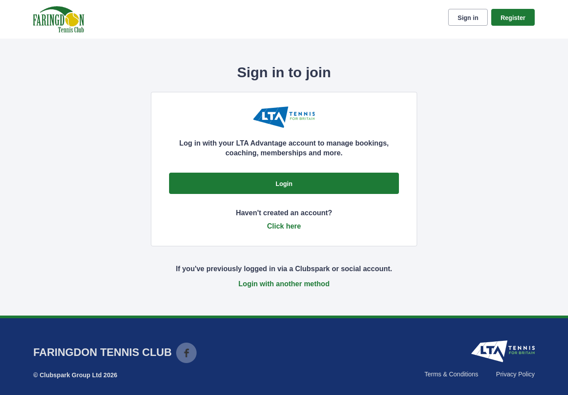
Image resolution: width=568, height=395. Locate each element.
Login (284, 183)
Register (513, 17)
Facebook (186, 353)
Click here (284, 226)
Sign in (468, 17)
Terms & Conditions (451, 374)
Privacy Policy (515, 374)
